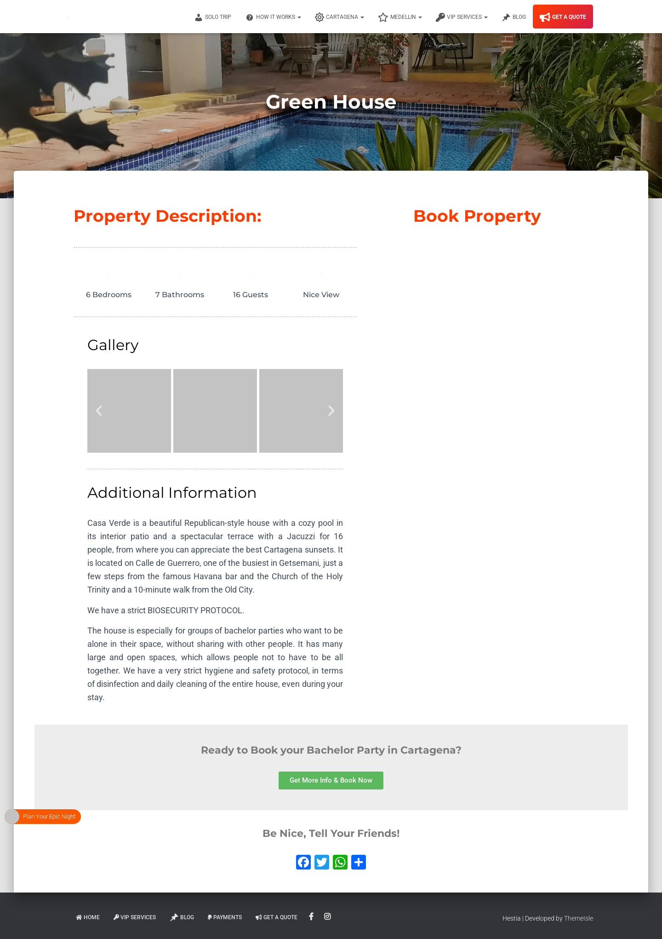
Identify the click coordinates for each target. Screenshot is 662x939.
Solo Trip (212, 17)
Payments (225, 917)
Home (88, 917)
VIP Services (462, 17)
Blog (514, 17)
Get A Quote (563, 17)
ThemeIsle (578, 918)
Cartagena (339, 17)
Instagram (328, 916)
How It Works (273, 17)
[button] (99, 411)
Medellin (400, 17)
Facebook (312, 916)
